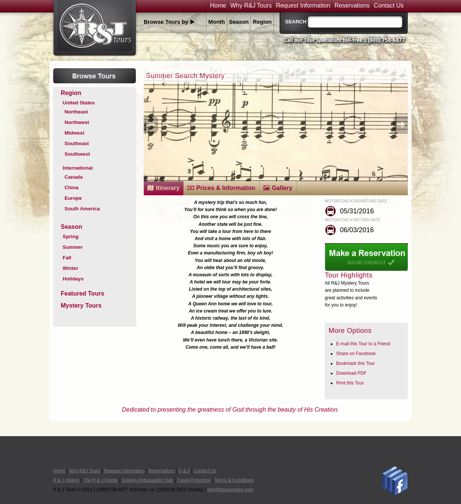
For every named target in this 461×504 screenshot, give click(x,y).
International (78, 168)
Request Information (303, 6)
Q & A (184, 470)
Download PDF (351, 373)
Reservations (351, 6)
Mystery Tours (81, 305)
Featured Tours (82, 293)
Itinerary (168, 188)
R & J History (66, 480)
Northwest (77, 122)
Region (262, 22)
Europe (73, 198)
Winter (70, 268)
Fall (67, 257)
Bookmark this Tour (355, 363)
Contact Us (389, 6)
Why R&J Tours (251, 6)
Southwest (77, 154)
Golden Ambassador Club (147, 480)
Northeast (76, 112)
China (71, 187)
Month (216, 22)
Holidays (73, 279)
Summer (73, 247)
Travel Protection (194, 480)
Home (218, 6)
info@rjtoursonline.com (230, 489)
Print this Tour (350, 383)
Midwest (75, 133)
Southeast (77, 143)
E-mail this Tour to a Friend (363, 343)
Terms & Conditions (234, 480)
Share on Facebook (356, 353)
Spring (70, 236)
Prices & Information (225, 188)
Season (239, 22)
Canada (74, 177)
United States (79, 103)
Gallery (282, 188)
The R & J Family (100, 480)
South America (82, 208)
